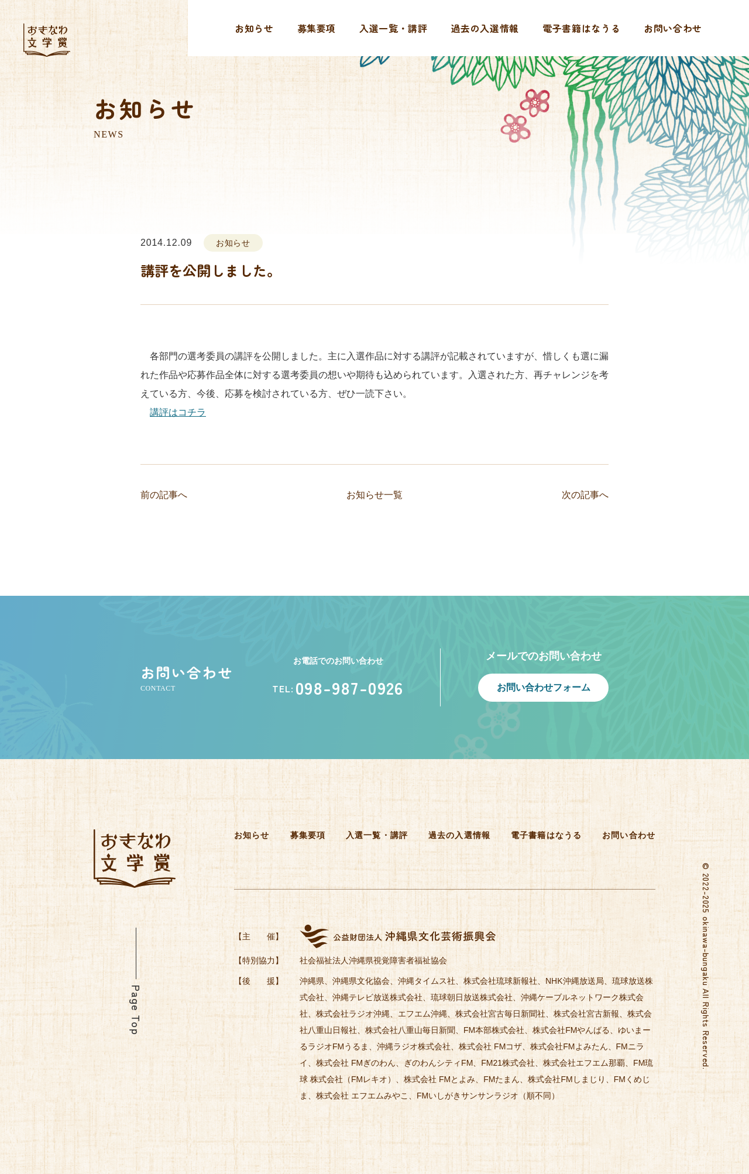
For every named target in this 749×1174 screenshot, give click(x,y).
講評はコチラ (178, 412)
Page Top (136, 1010)
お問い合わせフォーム (543, 687)
